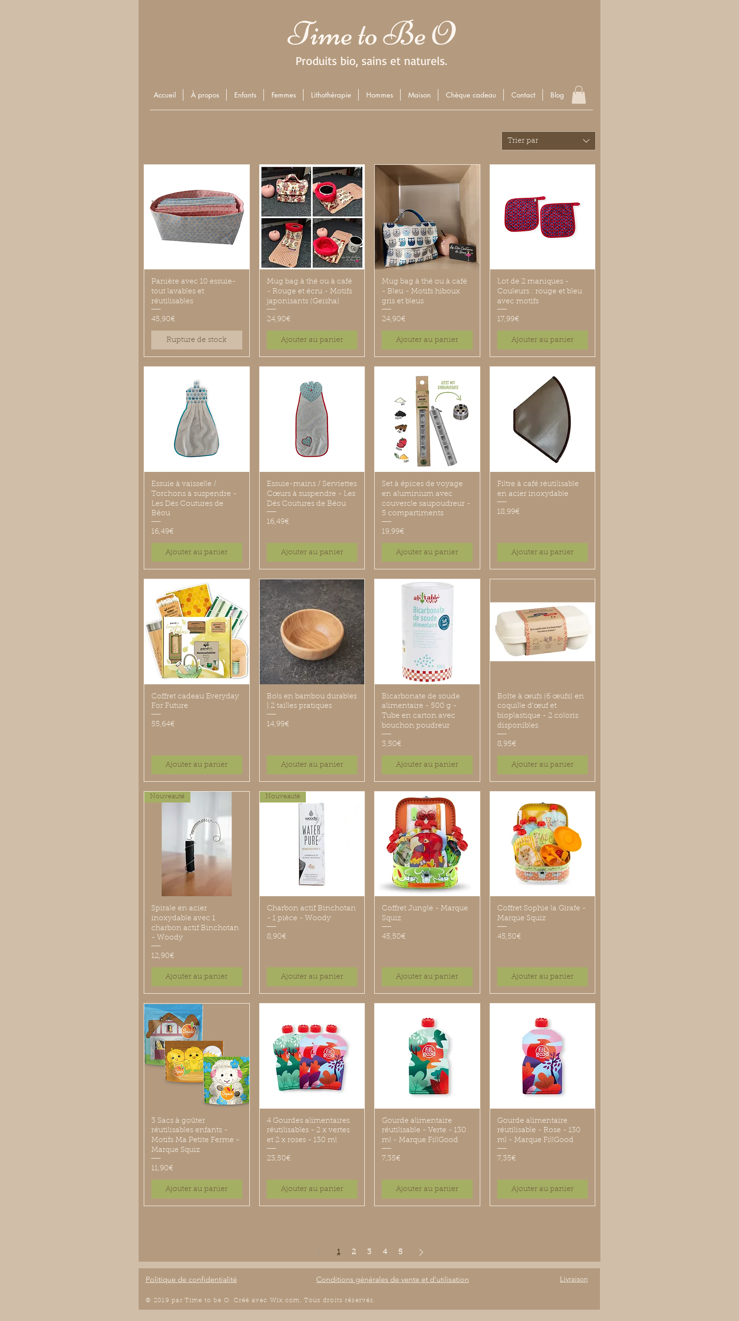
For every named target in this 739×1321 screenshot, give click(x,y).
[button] (244, 95)
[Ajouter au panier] (312, 340)
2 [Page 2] (354, 1252)
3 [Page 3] (369, 1252)
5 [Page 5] (400, 1252)
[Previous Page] (318, 1252)
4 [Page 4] (385, 1252)
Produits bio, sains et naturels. (371, 60)
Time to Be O (371, 34)
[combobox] (548, 140)
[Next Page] (421, 1252)
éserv (357, 1300)
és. (371, 1300)
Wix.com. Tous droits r (309, 1300)
